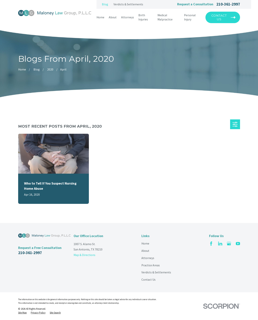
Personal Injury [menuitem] (190, 17)
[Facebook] (211, 243)
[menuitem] (22, 312)
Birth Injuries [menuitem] (143, 17)
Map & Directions (84, 255)
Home (145, 243)
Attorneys (147, 258)
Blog (105, 4)
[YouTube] (238, 243)
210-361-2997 (228, 4)
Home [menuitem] (100, 17)
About (145, 251)
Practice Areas (150, 265)
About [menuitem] (113, 17)
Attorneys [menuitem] (127, 17)
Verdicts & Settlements (128, 4)
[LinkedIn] (220, 243)
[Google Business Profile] (229, 243)
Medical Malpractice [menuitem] (165, 17)
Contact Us (148, 279)
